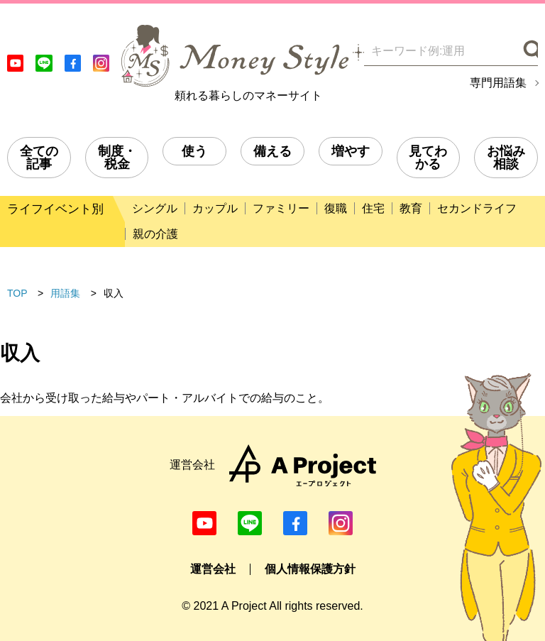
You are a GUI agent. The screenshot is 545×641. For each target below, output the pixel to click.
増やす (350, 151)
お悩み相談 (506, 157)
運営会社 (213, 569)
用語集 (65, 293)
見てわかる (428, 157)
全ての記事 (39, 157)
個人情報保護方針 (310, 569)
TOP (17, 293)
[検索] (529, 51)
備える (272, 151)
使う (194, 151)
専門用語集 (498, 83)
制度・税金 (117, 157)
